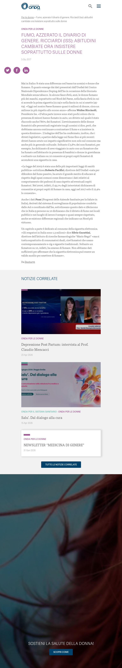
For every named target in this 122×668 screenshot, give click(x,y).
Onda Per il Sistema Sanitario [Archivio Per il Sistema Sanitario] (39, 411)
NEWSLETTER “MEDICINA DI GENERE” (54, 445)
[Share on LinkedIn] (26, 70)
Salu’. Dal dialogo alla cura (41, 417)
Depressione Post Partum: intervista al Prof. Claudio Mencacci (54, 346)
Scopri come (61, 652)
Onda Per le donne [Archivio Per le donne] (32, 29)
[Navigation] (99, 6)
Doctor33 (30, 262)
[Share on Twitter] (7, 70)
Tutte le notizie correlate (61, 464)
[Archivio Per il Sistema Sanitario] (24, 363)
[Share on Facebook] (17, 70)
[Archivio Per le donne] (24, 290)
